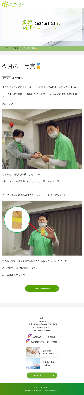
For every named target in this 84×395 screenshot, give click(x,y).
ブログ (16, 48)
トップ (5, 48)
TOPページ (40, 375)
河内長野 (6, 78)
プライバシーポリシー (42, 387)
